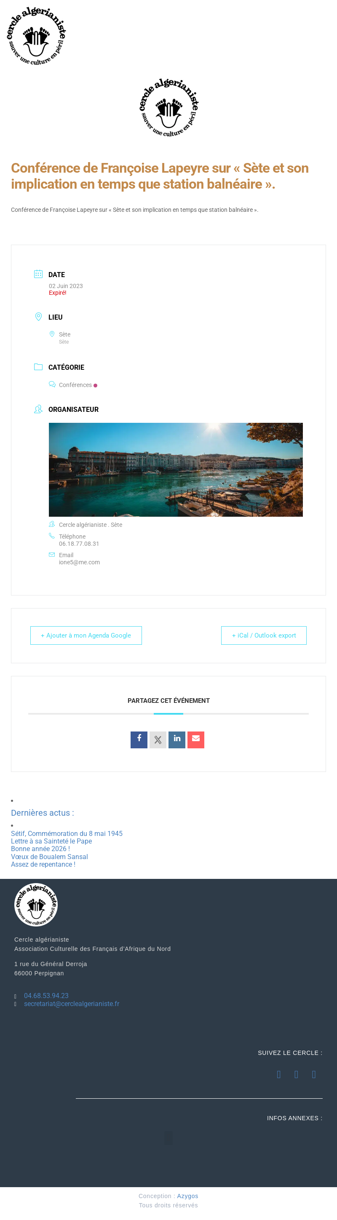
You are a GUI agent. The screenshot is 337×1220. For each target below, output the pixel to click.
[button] (168, 1138)
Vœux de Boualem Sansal (49, 857)
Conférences (73, 385)
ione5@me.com (79, 562)
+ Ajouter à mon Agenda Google (88, 635)
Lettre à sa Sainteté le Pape (51, 841)
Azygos (187, 1196)
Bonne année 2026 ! (40, 849)
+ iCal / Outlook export (262, 635)
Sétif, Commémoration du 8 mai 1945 (67, 834)
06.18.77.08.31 (79, 543)
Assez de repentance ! (43, 864)
